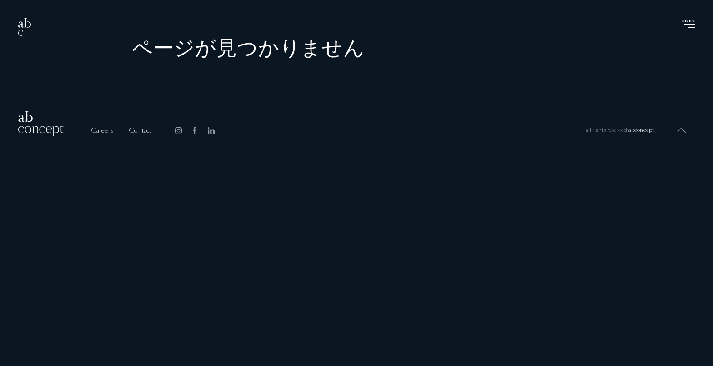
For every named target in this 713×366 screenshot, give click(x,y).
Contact (140, 131)
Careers (102, 131)
